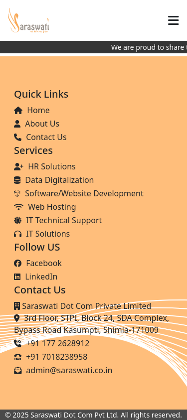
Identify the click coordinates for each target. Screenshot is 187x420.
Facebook (38, 263)
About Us (36, 123)
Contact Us (40, 137)
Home (32, 110)
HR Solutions (45, 166)
